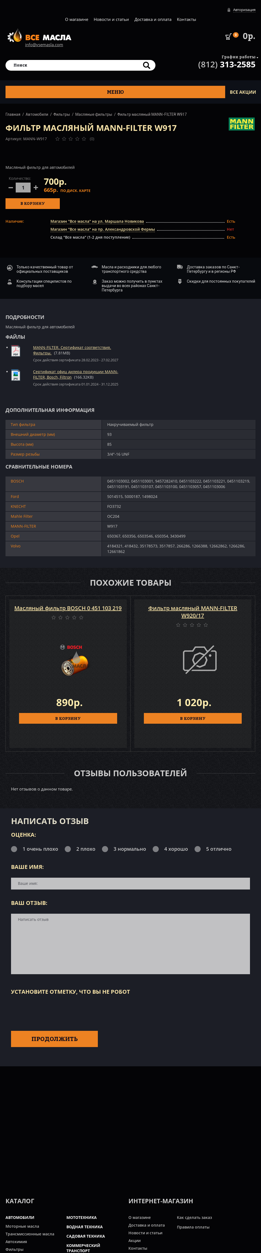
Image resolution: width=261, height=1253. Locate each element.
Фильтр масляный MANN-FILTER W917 (152, 114)
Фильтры (61, 114)
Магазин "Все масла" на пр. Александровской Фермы (102, 229)
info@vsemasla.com (44, 44)
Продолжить (54, 1038)
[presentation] (53, 1012)
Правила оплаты (193, 1227)
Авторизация (244, 9)
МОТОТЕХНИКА (81, 1217)
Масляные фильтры (93, 114)
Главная (13, 114)
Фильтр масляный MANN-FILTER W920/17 (192, 611)
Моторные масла (22, 1226)
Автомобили (37, 114)
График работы (238, 56)
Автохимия (16, 1241)
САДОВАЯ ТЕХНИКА (85, 1236)
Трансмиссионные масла (30, 1234)
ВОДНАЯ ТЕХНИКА (84, 1226)
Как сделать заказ (194, 1217)
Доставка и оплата (152, 19)
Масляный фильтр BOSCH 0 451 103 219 (68, 608)
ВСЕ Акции (243, 92)
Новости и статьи (111, 19)
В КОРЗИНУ (68, 718)
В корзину (32, 203)
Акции (134, 1240)
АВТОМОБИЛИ (20, 1217)
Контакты (186, 19)
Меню (115, 92)
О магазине (76, 19)
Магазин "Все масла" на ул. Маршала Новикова (97, 221)
